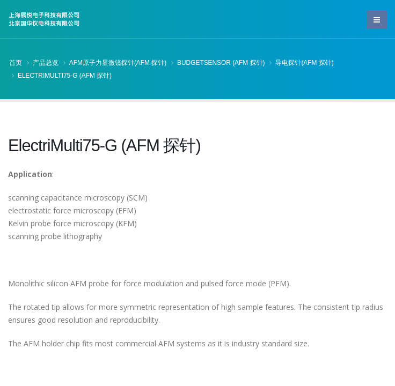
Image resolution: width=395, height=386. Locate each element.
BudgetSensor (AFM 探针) (221, 62)
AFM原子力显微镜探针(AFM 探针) (117, 62)
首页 (15, 62)
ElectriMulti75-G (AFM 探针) (65, 75)
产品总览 (45, 62)
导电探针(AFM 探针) (304, 62)
